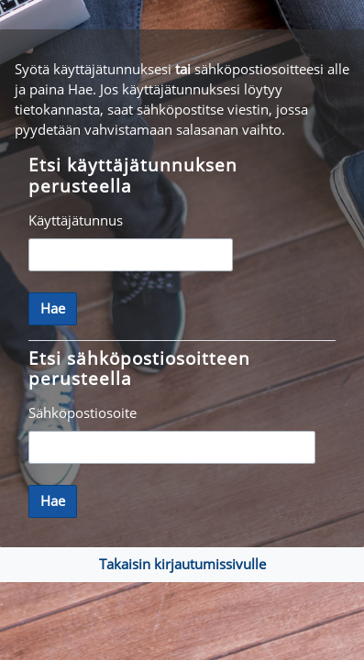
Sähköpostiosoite (82, 412)
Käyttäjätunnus (75, 220)
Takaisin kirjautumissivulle (182, 564)
